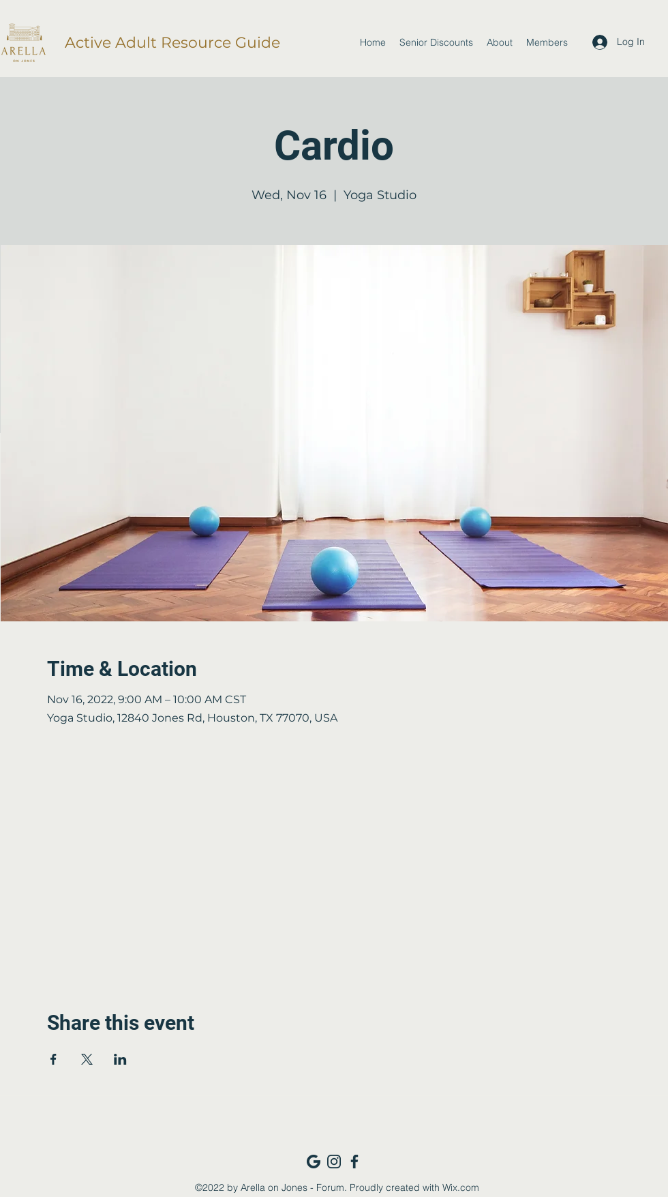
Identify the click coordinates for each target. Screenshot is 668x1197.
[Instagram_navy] (334, 1161)
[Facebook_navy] (354, 1161)
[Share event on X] (86, 1059)
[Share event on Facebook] (53, 1059)
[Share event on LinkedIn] (120, 1059)
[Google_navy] (313, 1161)
